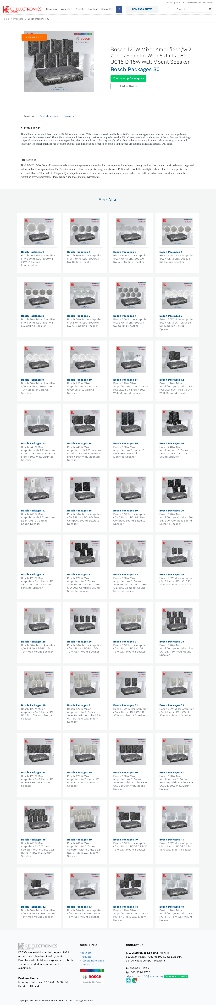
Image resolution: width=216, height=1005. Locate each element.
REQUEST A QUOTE (142, 9)
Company (51, 9)
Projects (79, 9)
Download (92, 9)
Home (5, 18)
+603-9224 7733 (194, 2)
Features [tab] (28, 116)
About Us (85, 953)
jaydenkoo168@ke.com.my (146, 976)
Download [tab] (69, 116)
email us (209, 2)
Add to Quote (128, 86)
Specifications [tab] (49, 116)
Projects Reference (92, 960)
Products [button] (65, 9)
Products (18, 18)
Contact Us (107, 9)
